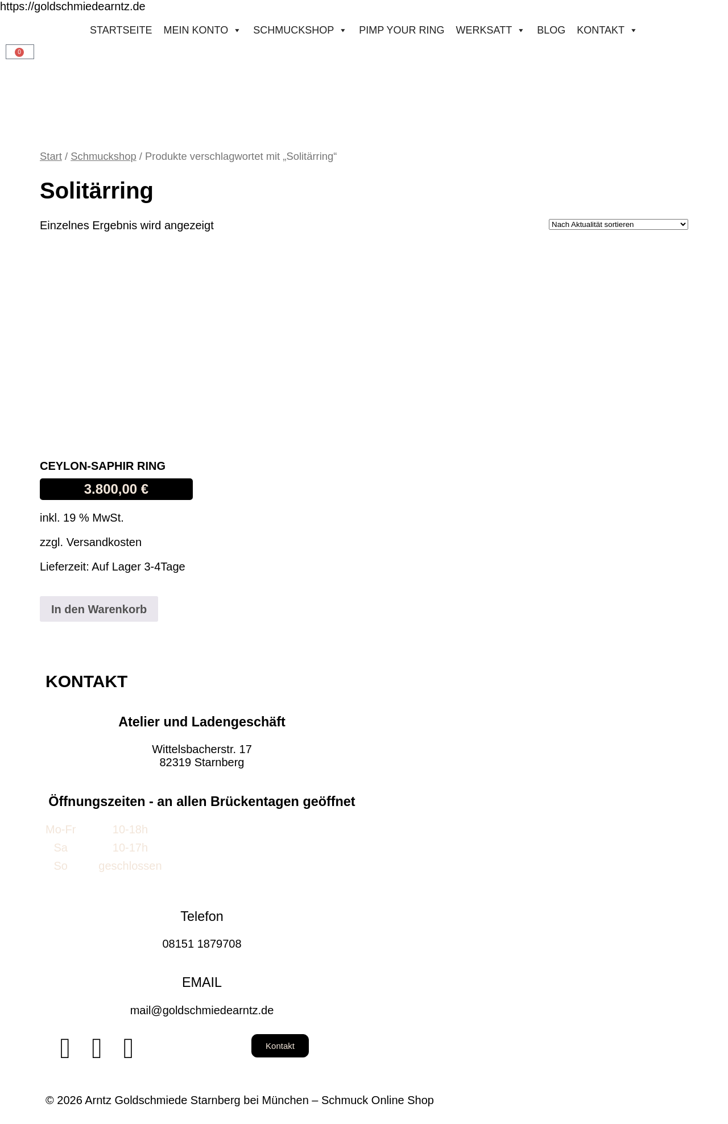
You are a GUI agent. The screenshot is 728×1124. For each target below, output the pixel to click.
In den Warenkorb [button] (99, 609)
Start (51, 156)
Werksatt (491, 30)
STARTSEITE (121, 30)
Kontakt (607, 30)
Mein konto (202, 30)
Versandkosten (104, 542)
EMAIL (202, 982)
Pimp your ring (401, 30)
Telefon (201, 916)
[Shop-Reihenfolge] (618, 224)
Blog (551, 30)
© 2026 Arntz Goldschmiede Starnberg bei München (177, 1100)
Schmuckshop (300, 30)
